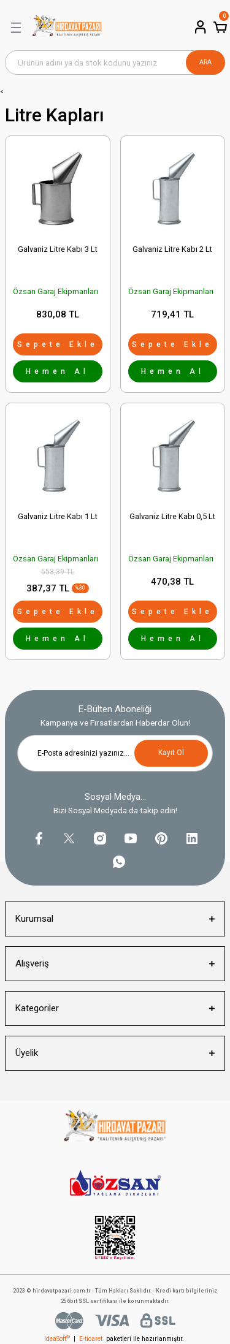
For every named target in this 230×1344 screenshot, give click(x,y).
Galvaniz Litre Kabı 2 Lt (172, 249)
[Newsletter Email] (115, 753)
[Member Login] (199, 27)
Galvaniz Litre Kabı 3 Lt (58, 249)
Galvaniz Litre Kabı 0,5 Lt (172, 516)
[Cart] (219, 27)
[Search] (115, 62)
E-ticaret (90, 1338)
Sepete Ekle (57, 344)
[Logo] (67, 27)
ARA (205, 62)
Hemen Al (57, 371)
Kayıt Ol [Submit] (171, 752)
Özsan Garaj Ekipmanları (55, 291)
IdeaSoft (57, 1338)
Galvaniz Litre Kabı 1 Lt (58, 516)
